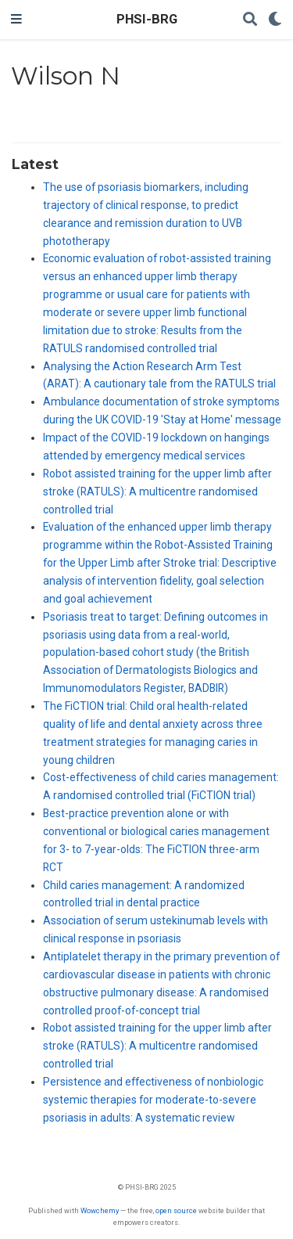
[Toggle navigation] (16, 19)
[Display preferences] (275, 20)
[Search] (250, 20)
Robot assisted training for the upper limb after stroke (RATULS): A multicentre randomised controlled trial (157, 491)
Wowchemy (99, 1210)
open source (176, 1210)
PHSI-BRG (146, 19)
